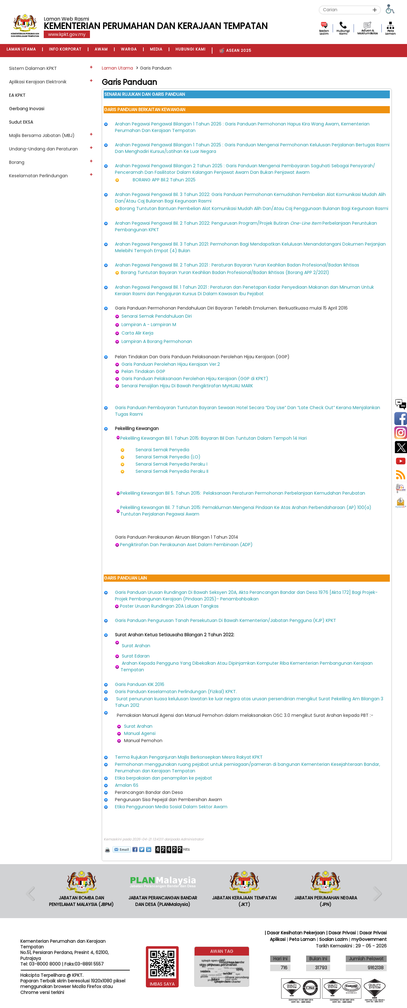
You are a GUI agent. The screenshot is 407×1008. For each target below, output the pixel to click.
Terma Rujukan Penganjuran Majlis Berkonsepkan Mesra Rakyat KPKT (189, 757)
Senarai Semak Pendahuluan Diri (157, 316)
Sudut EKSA (21, 122)
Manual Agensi (140, 733)
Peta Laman (390, 32)
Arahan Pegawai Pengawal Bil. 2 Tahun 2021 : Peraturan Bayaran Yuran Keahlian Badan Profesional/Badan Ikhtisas (237, 265)
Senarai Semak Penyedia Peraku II (172, 471)
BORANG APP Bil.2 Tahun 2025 (164, 180)
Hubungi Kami (343, 32)
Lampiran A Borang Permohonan (157, 341)
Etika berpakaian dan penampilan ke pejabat (163, 778)
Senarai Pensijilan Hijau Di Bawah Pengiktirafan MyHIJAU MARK (187, 386)
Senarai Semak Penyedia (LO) (168, 457)
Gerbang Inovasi (26, 108)
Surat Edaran (136, 656)
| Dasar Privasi (341, 933)
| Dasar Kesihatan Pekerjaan (295, 933)
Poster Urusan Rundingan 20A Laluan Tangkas (169, 606)
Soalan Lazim (324, 32)
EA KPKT (17, 95)
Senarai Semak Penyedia (162, 450)
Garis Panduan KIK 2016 (139, 684)
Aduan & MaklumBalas (367, 32)
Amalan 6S (126, 785)
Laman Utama (117, 68)
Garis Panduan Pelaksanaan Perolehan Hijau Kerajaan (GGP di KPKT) (195, 378)
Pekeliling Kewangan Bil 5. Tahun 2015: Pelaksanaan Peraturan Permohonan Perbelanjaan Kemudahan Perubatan (242, 493)
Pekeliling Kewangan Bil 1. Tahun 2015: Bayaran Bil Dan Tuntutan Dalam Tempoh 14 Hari (213, 438)
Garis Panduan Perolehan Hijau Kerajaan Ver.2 (171, 364)
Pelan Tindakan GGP (143, 371)
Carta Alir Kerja (137, 333)
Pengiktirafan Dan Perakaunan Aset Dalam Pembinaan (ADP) (187, 544)
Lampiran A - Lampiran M (149, 324)
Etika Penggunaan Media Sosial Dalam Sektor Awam (171, 807)
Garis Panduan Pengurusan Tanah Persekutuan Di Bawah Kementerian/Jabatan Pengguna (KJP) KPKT (225, 620)
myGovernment (369, 939)
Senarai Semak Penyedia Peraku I (171, 464)
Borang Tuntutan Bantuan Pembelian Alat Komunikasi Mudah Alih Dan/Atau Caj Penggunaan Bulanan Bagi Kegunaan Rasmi (254, 208)
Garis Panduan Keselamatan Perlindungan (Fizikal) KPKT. (176, 691)
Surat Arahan (136, 646)
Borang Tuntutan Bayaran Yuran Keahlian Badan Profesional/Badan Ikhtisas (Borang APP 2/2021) (225, 272)
